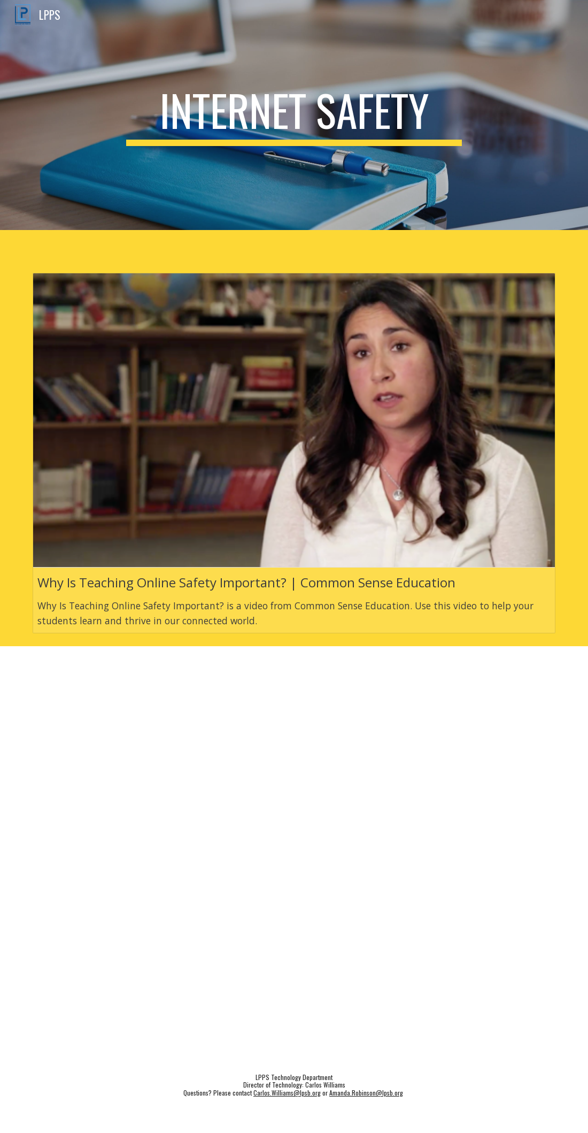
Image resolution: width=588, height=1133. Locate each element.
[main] (294, 115)
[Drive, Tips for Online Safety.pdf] (294, 876)
